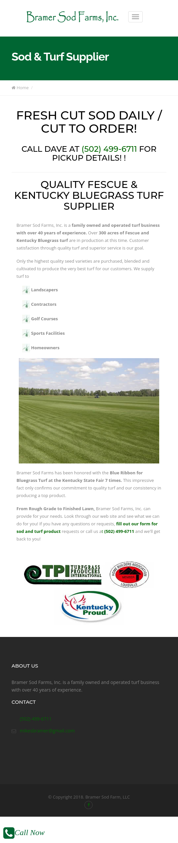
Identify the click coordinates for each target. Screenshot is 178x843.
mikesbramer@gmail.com (47, 730)
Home (20, 88)
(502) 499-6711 (109, 149)
